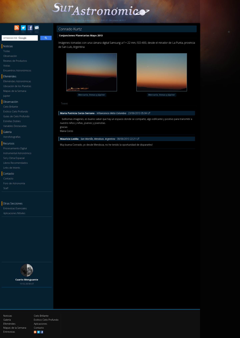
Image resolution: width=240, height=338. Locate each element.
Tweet (64, 103)
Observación (10, 56)
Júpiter (6, 95)
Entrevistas (9, 331)
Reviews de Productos (15, 60)
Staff (5, 188)
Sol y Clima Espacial (13, 158)
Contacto (8, 178)
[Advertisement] (27, 239)
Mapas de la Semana (14, 91)
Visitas (6, 65)
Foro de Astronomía (14, 183)
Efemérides (9, 323)
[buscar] (19, 38)
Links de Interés (11, 167)
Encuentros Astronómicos (17, 70)
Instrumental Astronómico (17, 153)
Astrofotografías (11, 136)
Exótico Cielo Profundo (15, 111)
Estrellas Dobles (12, 121)
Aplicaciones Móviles (14, 213)
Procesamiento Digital (15, 148)
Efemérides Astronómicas (17, 81)
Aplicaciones (40, 323)
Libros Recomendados (15, 162)
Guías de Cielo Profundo (16, 116)
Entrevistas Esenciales (15, 208)
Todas (6, 51)
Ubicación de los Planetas (17, 86)
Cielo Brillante (10, 106)
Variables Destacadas (15, 126)
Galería (7, 319)
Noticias (7, 315)
